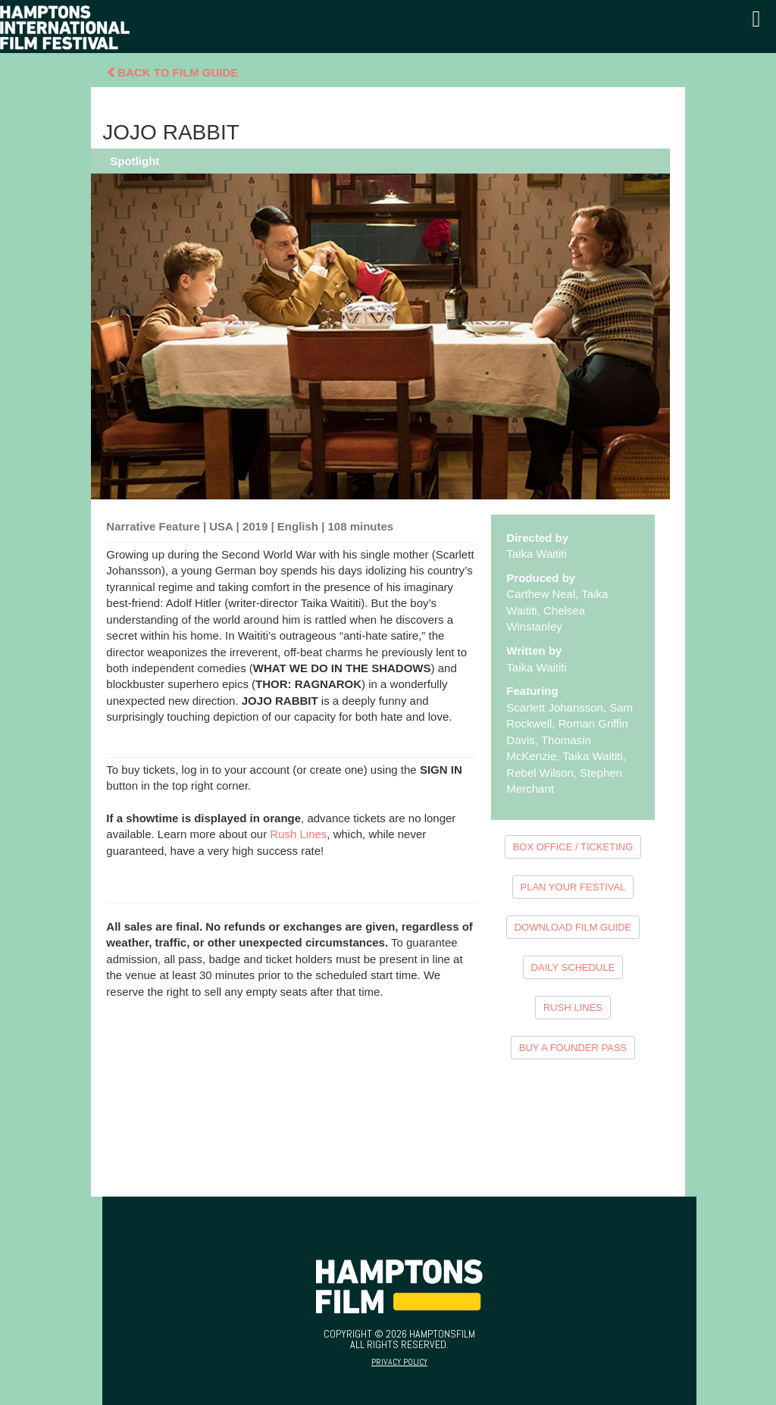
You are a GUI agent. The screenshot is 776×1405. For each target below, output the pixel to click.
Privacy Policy (399, 1362)
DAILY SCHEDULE (573, 967)
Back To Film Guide (172, 72)
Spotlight (134, 161)
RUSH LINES (572, 1007)
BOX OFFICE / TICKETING (573, 847)
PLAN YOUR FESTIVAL (573, 887)
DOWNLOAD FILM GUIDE (573, 927)
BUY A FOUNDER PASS (573, 1047)
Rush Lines (298, 834)
